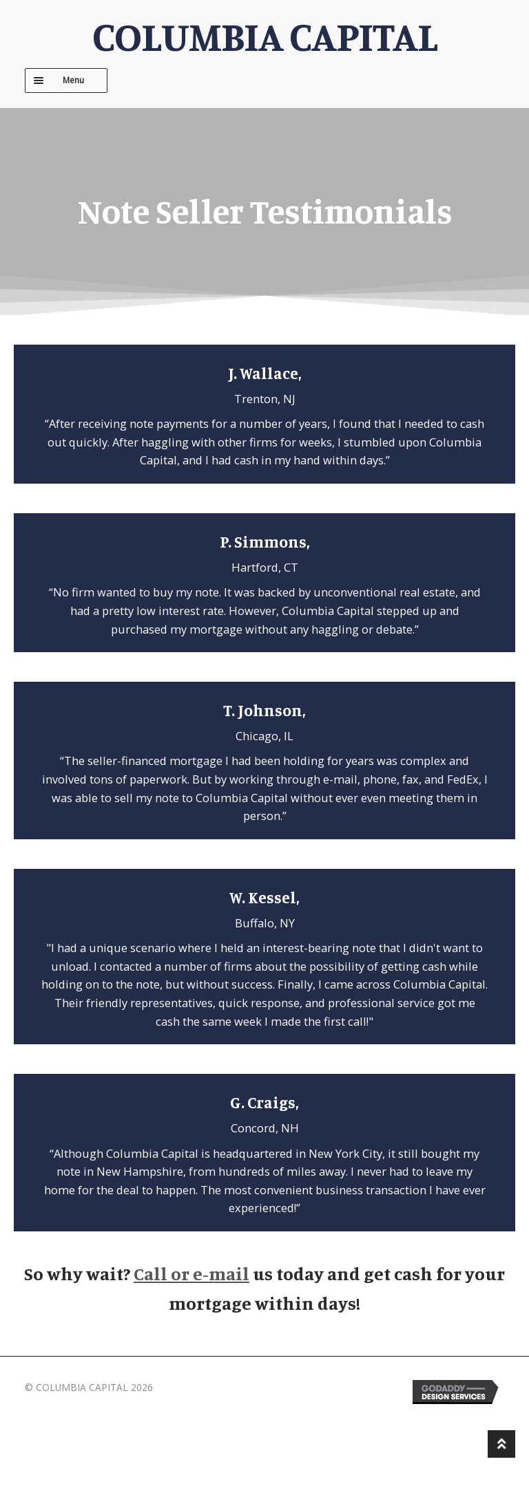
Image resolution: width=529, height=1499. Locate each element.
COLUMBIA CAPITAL (264, 35)
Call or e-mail (191, 1273)
